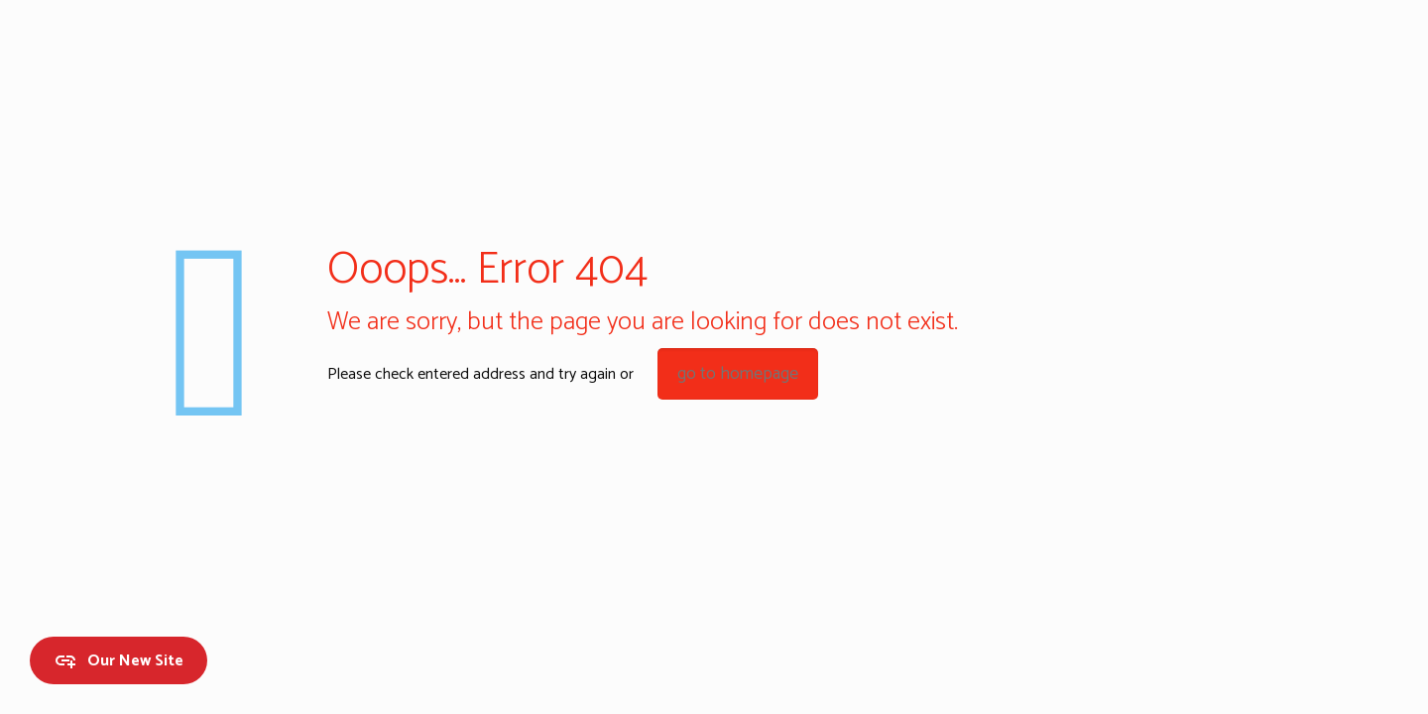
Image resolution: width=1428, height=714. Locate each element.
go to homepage (737, 374)
